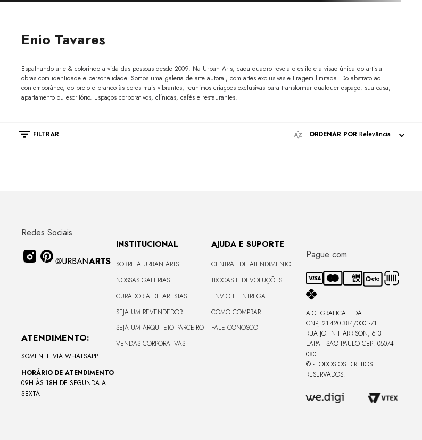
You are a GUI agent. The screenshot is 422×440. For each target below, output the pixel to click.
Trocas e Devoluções (246, 280)
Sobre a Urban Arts (147, 264)
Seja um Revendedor (149, 312)
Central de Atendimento (251, 264)
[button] (33, 134)
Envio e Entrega (238, 296)
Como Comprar (236, 312)
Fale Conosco (234, 327)
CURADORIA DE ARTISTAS (151, 296)
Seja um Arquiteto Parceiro (160, 327)
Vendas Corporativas (150, 343)
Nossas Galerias (143, 280)
